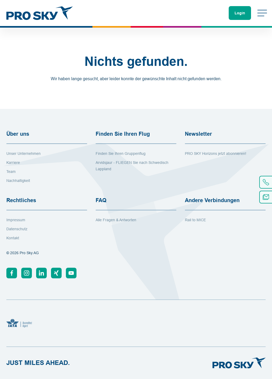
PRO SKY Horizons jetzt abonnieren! (215, 153)
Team (11, 171)
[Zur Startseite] (39, 13)
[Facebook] (11, 273)
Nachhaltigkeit (18, 180)
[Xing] (56, 273)
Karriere (13, 162)
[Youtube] (71, 273)
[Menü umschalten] (262, 13)
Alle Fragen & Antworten (116, 220)
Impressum (15, 220)
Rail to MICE (195, 220)
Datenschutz (16, 229)
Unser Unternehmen (23, 153)
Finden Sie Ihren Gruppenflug (121, 153)
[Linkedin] (41, 273)
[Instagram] (26, 273)
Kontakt (12, 238)
